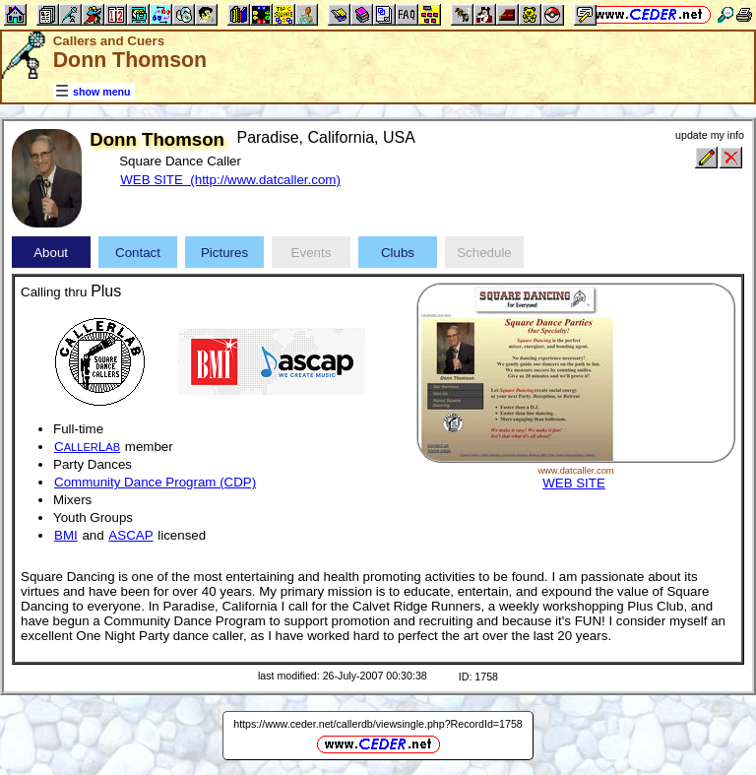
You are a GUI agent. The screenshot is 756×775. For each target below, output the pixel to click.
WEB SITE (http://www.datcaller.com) (230, 179)
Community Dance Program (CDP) (155, 482)
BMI (66, 535)
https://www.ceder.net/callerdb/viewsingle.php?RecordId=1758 (378, 724)
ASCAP (130, 535)
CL (87, 446)
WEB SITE (573, 483)
